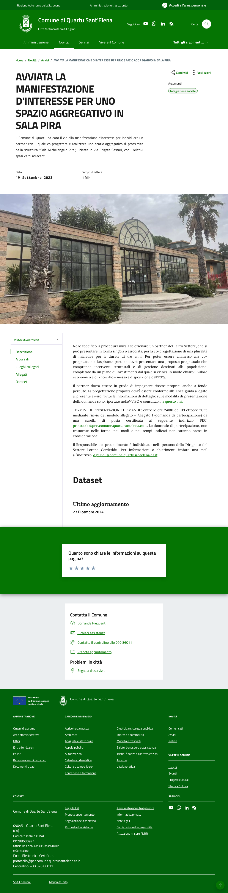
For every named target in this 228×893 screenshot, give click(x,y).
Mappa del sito (58, 882)
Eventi (172, 773)
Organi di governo (24, 728)
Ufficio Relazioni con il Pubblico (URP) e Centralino (36, 848)
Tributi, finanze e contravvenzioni (137, 753)
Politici (17, 753)
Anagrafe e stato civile (79, 741)
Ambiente (71, 734)
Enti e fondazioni (23, 747)
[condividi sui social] (178, 72)
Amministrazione (36, 42)
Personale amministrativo (29, 760)
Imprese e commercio (130, 734)
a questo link (172, 401)
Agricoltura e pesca (77, 728)
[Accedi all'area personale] (184, 5)
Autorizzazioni (73, 753)
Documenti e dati (24, 766)
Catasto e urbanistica (78, 760)
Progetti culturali (178, 779)
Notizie (172, 741)
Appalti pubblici (74, 747)
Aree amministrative (26, 734)
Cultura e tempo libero (79, 766)
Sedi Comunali (22, 882)
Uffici (16, 741)
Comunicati (175, 728)
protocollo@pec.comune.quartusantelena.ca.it (110, 425)
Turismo (122, 760)
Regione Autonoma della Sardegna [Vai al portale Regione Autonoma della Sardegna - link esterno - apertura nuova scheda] (38, 5)
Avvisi (172, 734)
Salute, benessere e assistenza (136, 747)
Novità (64, 42)
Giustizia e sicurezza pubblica (135, 728)
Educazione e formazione (80, 773)
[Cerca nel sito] (206, 24)
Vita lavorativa (126, 766)
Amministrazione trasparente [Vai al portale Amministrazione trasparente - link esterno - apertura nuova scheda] (108, 5)
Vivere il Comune (111, 42)
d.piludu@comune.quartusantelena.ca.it (125, 455)
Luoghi (172, 767)
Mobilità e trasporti (129, 741)
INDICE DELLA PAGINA (36, 340)
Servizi (84, 42)
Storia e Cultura (178, 786)
